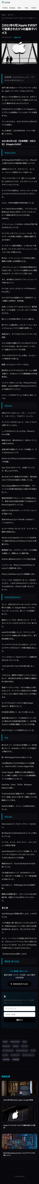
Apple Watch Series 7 (13, 597)
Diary (26, 8)
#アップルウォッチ (8, 1051)
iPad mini (8, 816)
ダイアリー (11, 15)
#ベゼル (5, 1055)
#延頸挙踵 (16, 1059)
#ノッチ (33, 1051)
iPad (6, 737)
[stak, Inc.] (6, 2)
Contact (33, 8)
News (19, 8)
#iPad (24, 1042)
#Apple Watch (15, 1042)
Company (12, 8)
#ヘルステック (15, 1055)
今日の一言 (17, 37)
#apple (5, 1042)
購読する (19, 1020)
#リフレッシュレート (28, 1055)
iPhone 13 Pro (10, 152)
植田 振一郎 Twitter (12, 961)
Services (5, 8)
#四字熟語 (6, 1059)
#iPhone (15, 1046)
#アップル (24, 1046)
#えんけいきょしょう (22, 1051)
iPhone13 (8, 405)
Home (4, 15)
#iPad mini (6, 1046)
